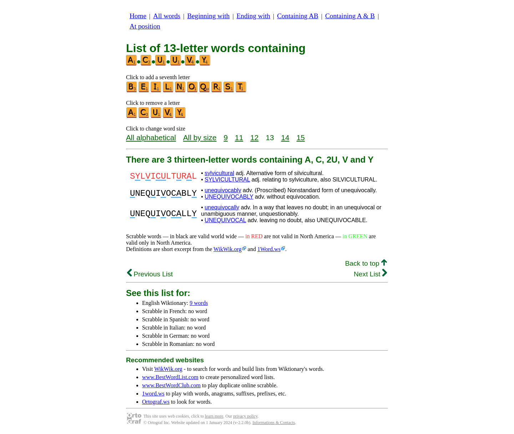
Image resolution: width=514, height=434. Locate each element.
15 (301, 137)
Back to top (366, 263)
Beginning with (208, 16)
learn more (214, 416)
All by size (200, 137)
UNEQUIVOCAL (225, 220)
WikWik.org (227, 249)
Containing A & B (350, 16)
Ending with (253, 16)
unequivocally (222, 207)
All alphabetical (151, 137)
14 (285, 137)
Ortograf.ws (156, 402)
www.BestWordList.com (170, 377)
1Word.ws (269, 249)
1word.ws (153, 393)
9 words (199, 303)
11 (239, 137)
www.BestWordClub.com (171, 385)
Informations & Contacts (273, 422)
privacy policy (245, 416)
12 (254, 137)
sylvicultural (219, 173)
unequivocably (223, 190)
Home (138, 16)
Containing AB (297, 16)
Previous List (150, 274)
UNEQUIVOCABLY (229, 197)
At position (145, 26)
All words (166, 16)
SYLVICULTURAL (227, 180)
